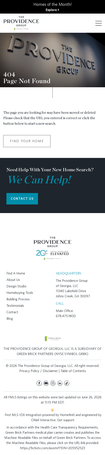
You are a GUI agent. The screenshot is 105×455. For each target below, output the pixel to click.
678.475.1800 (66, 316)
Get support (65, 420)
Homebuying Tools (19, 293)
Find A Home (15, 273)
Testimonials (15, 306)
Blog (9, 318)
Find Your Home (27, 141)
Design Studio (16, 286)
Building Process (18, 299)
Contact (12, 312)
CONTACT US (22, 199)
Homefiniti (67, 415)
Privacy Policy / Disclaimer (38, 371)
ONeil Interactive (43, 420)
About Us (13, 280)
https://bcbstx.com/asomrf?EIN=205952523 (52, 448)
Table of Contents (73, 371)
